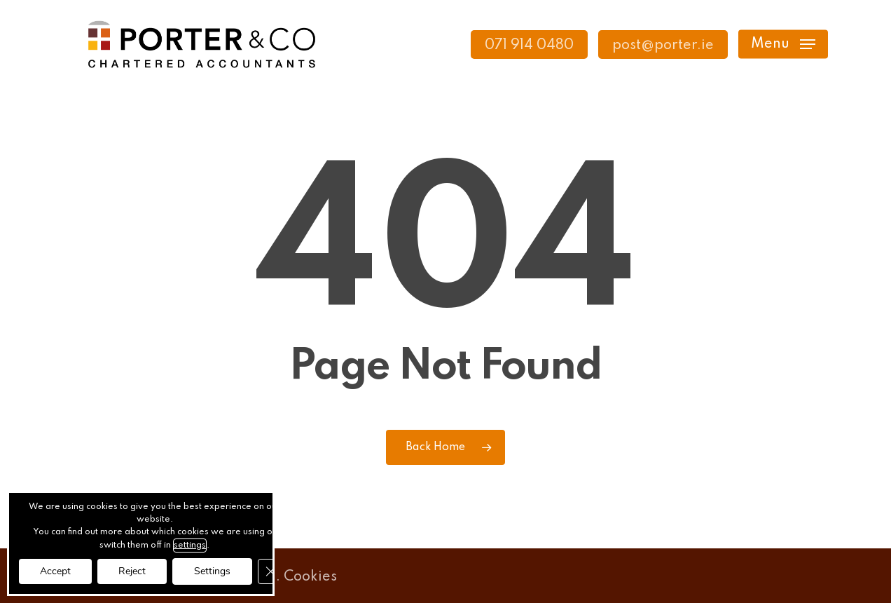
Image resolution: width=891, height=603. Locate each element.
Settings (212, 571)
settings (190, 545)
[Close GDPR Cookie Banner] (270, 571)
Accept (55, 571)
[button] (783, 44)
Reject (132, 571)
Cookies (310, 577)
